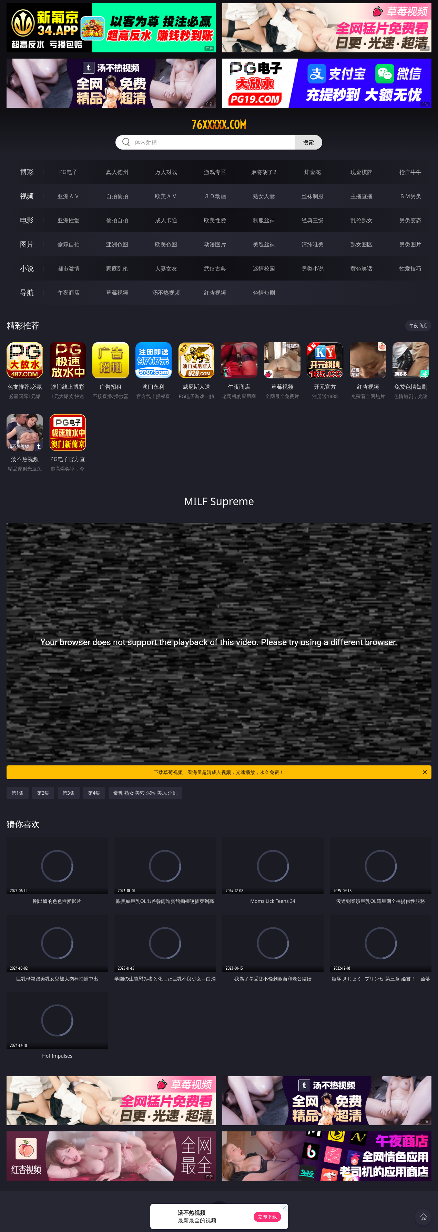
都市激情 (69, 268)
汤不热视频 (166, 292)
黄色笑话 (361, 268)
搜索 (308, 142)
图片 (27, 244)
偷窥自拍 (69, 244)
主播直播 (361, 196)
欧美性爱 (215, 220)
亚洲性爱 (69, 220)
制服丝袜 (264, 220)
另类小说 (313, 268)
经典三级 (313, 220)
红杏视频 (215, 292)
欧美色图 (166, 244)
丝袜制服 (313, 196)
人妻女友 (166, 268)
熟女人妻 (264, 196)
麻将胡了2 (263, 172)
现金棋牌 (361, 172)
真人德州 (117, 172)
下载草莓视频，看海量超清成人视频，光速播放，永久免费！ (291, 772)
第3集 (68, 793)
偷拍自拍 (117, 220)
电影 (27, 220)
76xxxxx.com (219, 125)
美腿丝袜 (264, 244)
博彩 (27, 171)
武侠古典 (215, 268)
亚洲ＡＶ (69, 196)
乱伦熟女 (361, 220)
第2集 (43, 793)
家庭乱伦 (117, 268)
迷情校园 (264, 268)
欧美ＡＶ (166, 196)
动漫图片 (215, 244)
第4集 (94, 793)
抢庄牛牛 (410, 172)
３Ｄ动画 (215, 196)
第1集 (17, 793)
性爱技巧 (410, 268)
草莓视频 (117, 292)
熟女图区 (361, 244)
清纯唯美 (313, 244)
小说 (27, 268)
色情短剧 (264, 292)
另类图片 (410, 244)
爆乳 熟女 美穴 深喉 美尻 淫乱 (145, 793)
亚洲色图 (117, 244)
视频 (27, 196)
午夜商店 (69, 292)
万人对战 (166, 172)
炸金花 (312, 172)
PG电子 (68, 172)
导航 (27, 292)
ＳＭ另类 (410, 196)
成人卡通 (166, 220)
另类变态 (410, 220)
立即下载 (267, 1216)
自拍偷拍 (117, 196)
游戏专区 (215, 172)
